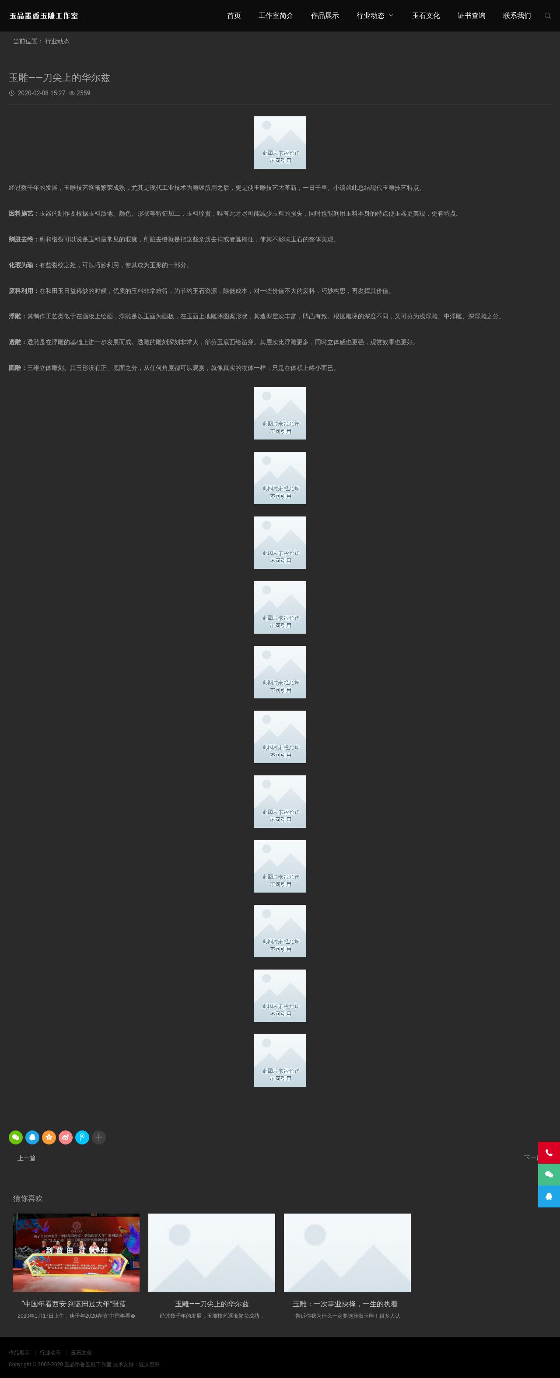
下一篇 (533, 1158)
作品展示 (325, 15)
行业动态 (371, 15)
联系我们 (517, 15)
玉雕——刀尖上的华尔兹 (212, 1304)
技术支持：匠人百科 (136, 1364)
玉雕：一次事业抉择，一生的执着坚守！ (356, 1304)
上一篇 (27, 1158)
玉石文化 (426, 15)
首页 (234, 15)
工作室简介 (276, 15)
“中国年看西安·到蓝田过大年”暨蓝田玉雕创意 (91, 1304)
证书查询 (472, 15)
